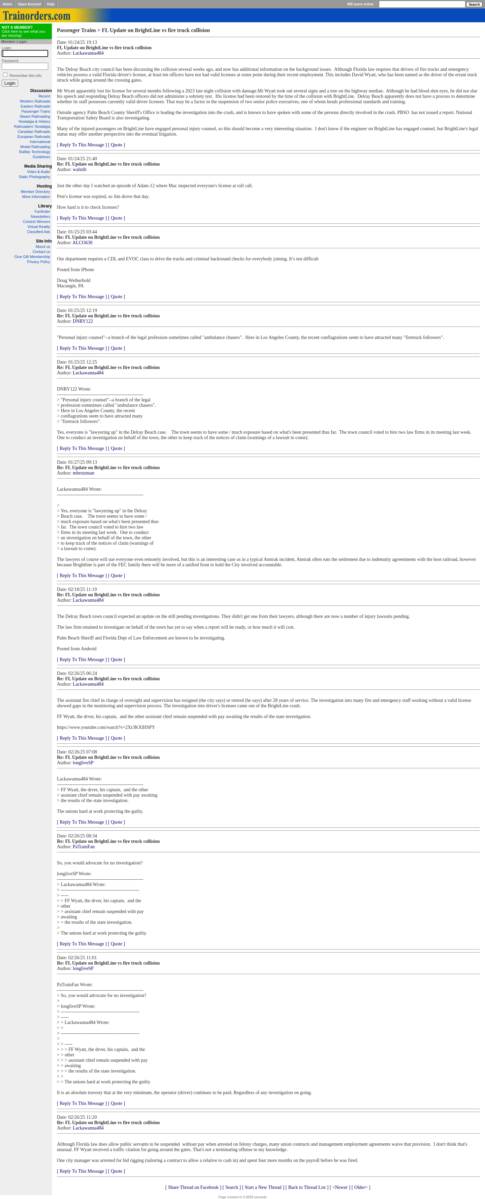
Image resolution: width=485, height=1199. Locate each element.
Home (7, 4)
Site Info (44, 241)
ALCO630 (82, 242)
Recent (44, 96)
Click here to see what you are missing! (23, 31)
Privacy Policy (38, 262)
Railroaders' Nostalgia (32, 126)
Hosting (44, 186)
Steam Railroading (35, 116)
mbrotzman (83, 473)
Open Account (29, 4)
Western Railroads (35, 101)
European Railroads (34, 137)
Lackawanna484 (88, 53)
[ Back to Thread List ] (306, 1187)
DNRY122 (83, 321)
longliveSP (83, 762)
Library (45, 206)
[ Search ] (232, 1187)
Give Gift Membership (32, 257)
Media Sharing (38, 166)
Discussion (41, 90)
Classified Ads (38, 232)
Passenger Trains (35, 111)
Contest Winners (36, 222)
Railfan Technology (34, 152)
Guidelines (41, 157)
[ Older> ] (361, 1187)
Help (51, 4)
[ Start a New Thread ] (263, 1187)
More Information (36, 197)
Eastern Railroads (35, 106)
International (40, 142)
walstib (79, 169)
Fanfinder (42, 211)
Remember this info (25, 76)
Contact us (41, 252)
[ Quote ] (116, 144)
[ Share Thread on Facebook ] (193, 1187)
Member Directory (35, 192)
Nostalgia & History (34, 121)
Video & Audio (38, 172)
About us (43, 247)
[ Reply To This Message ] (82, 144)
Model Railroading (35, 147)
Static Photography (34, 177)
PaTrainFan (84, 846)
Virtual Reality (38, 227)
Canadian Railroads (34, 132)
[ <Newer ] (340, 1187)
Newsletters (40, 217)
